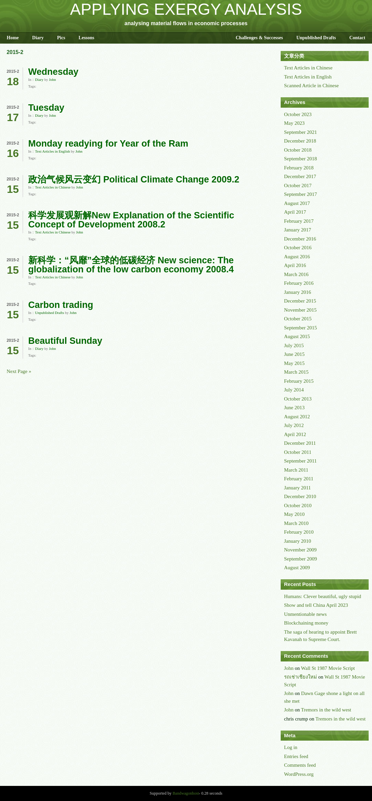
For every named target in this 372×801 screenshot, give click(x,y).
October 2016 (298, 247)
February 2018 (299, 167)
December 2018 (300, 141)
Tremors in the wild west (326, 709)
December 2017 (300, 176)
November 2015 (300, 310)
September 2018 (300, 158)
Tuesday (46, 108)
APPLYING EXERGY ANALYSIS (186, 9)
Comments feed (300, 765)
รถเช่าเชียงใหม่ (300, 677)
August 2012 (297, 416)
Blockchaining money (306, 623)
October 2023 (298, 114)
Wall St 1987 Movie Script (328, 668)
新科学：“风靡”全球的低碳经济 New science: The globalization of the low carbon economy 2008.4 (131, 264)
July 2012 (294, 425)
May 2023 (294, 123)
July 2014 (294, 389)
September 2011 (300, 461)
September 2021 (300, 132)
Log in (290, 747)
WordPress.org (299, 774)
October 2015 (298, 318)
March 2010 (296, 523)
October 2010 (298, 505)
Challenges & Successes (259, 37)
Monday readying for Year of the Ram (108, 144)
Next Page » (19, 371)
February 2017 (299, 221)
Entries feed (296, 756)
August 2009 (297, 567)
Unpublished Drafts (316, 37)
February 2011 (298, 478)
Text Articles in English (52, 151)
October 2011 (298, 452)
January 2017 (297, 229)
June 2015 (294, 354)
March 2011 (296, 470)
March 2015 (296, 372)
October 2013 (298, 399)
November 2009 (300, 549)
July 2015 (294, 345)
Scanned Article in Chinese (311, 85)
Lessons (86, 37)
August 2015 (297, 336)
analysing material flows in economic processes (186, 23)
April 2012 (295, 434)
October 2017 (298, 185)
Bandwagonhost (186, 793)
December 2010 (300, 496)
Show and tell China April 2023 (316, 605)
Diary (38, 37)
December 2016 (300, 239)
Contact (357, 37)
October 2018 (298, 150)
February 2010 (299, 532)
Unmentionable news (305, 614)
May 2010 (294, 514)
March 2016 (296, 274)
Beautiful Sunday (65, 341)
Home (13, 37)
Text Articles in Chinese (53, 187)
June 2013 (294, 407)
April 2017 (295, 212)
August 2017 (297, 203)
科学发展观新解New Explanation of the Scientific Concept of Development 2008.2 (131, 219)
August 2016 (297, 256)
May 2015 (294, 363)
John (52, 79)
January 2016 (297, 292)
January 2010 (297, 541)
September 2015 (300, 327)
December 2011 (300, 443)
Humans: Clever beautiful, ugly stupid (322, 596)
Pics (61, 37)
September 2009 (300, 559)
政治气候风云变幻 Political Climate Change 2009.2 (133, 179)
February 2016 (299, 283)
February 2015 (299, 381)
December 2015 (300, 301)
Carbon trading (60, 305)
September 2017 (300, 194)
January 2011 (297, 487)
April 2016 (295, 265)
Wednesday (53, 72)
